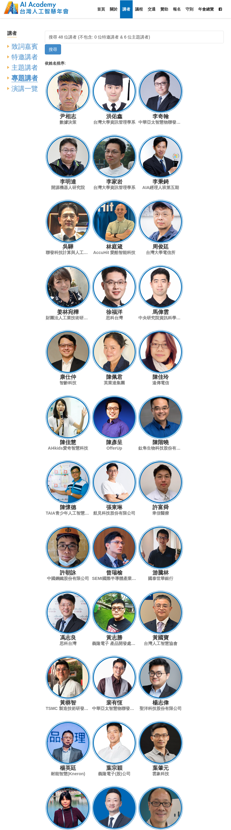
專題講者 (24, 78)
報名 (177, 9)
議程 (139, 9)
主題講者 (24, 67)
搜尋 (53, 49)
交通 (152, 9)
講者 (126, 9)
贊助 (164, 9)
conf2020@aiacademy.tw (130, 809)
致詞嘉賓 (24, 46)
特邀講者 (24, 57)
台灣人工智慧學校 (139, 823)
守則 (189, 9)
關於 (114, 9)
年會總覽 (206, 9)
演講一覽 (24, 88)
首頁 (101, 9)
